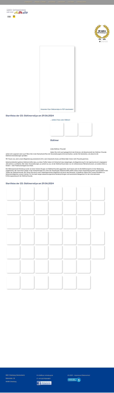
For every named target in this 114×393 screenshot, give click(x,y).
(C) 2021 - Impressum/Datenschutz (79, 376)
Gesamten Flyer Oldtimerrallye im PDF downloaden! (57, 111)
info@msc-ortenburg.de (45, 376)
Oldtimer (71, 2)
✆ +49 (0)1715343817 (44, 379)
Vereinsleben (81, 2)
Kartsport (61, 2)
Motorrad (51, 2)
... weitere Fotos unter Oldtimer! (60, 121)
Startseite (28, 2)
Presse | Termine (40, 2)
